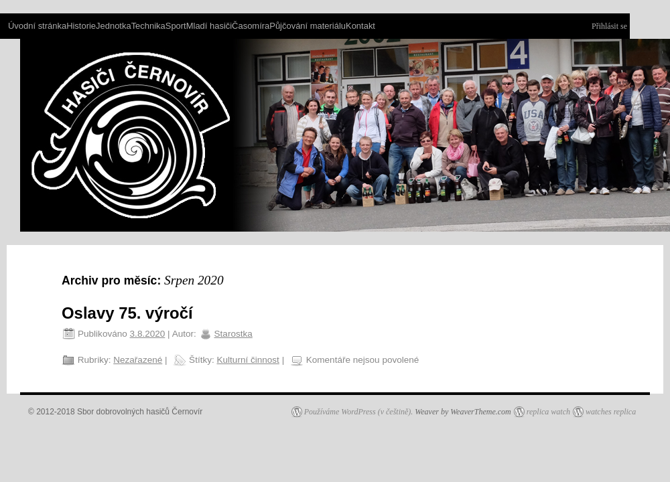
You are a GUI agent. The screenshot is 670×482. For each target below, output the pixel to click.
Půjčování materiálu (307, 26)
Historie (81, 26)
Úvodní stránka (37, 26)
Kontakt (360, 26)
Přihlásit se (609, 26)
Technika (148, 26)
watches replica (611, 411)
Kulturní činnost (248, 360)
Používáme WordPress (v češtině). (358, 411)
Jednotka (113, 26)
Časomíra (250, 26)
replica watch (548, 411)
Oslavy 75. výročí (127, 313)
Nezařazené (137, 360)
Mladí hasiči (209, 26)
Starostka (233, 334)
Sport (175, 26)
